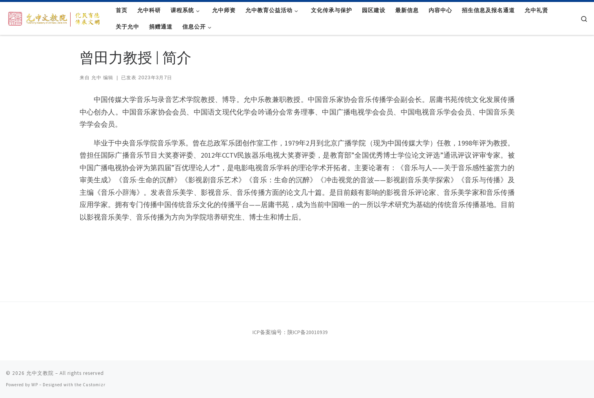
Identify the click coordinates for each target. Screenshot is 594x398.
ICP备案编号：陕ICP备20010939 (290, 332)
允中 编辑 (102, 77)
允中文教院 (40, 373)
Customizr (94, 384)
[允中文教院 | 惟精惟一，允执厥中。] (55, 17)
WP (34, 384)
